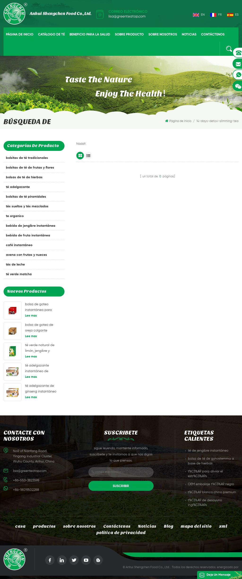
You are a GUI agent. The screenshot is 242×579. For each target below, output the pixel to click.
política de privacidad (121, 532)
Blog (168, 526)
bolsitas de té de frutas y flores (30, 167)
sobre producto (129, 34)
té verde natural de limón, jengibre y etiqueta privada (39, 349)
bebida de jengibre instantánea (30, 225)
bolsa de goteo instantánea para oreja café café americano (38, 308)
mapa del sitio (196, 526)
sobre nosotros (162, 34)
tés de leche (15, 264)
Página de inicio (19, 34)
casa (20, 526)
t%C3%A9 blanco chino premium (212, 492)
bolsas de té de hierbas (24, 177)
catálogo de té (51, 34)
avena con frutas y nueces (26, 255)
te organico (15, 216)
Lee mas (31, 315)
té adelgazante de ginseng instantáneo (40, 388)
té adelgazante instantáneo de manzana (37, 369)
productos (44, 526)
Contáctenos (213, 34)
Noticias (189, 34)
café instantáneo (19, 245)
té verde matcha (19, 274)
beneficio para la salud (89, 34)
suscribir (121, 486)
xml (223, 526)
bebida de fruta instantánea (28, 235)
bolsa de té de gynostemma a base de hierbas (211, 461)
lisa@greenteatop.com (127, 16)
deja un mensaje (219, 574)
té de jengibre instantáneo (208, 450)
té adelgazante (18, 187)
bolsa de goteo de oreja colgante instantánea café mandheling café (39, 328)
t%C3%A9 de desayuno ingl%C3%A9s (205, 503)
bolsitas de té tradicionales (27, 158)
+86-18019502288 (26, 490)
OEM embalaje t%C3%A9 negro (211, 484)
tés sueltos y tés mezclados (27, 206)
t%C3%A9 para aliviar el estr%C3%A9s (205, 474)
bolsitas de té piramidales (26, 196)
